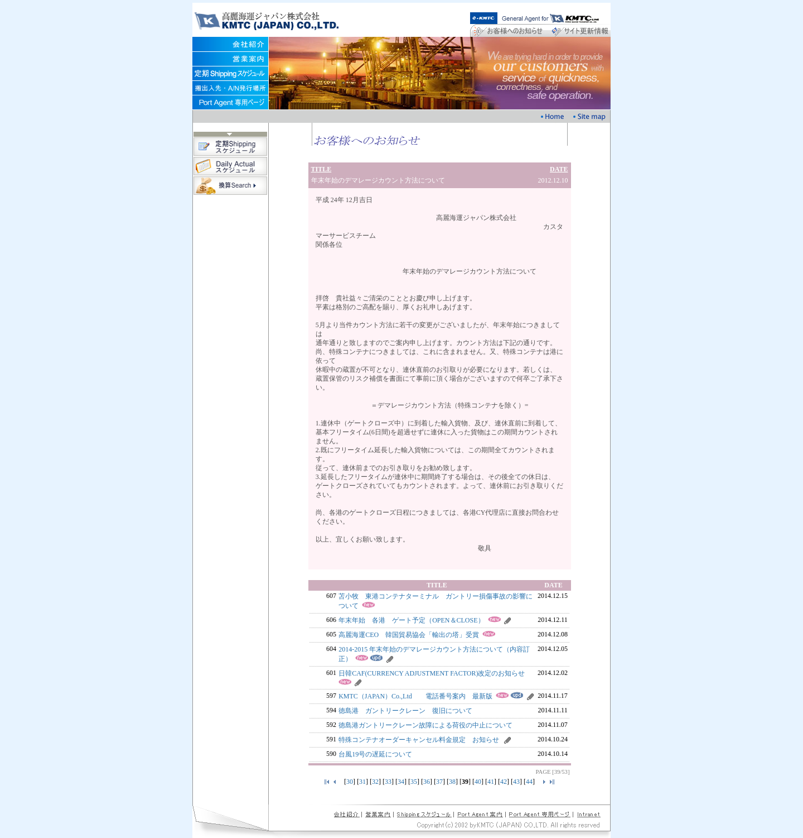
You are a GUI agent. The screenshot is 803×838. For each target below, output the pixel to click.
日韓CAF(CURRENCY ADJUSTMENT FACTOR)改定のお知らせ (431, 673)
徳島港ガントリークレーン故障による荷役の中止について (425, 725)
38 (452, 782)
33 (388, 782)
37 (439, 782)
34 (401, 782)
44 (529, 782)
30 (349, 782)
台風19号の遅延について (375, 754)
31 (362, 782)
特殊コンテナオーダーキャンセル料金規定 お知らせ (418, 740)
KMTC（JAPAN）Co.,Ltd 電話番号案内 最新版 (415, 696)
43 (516, 782)
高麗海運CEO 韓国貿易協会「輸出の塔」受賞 (408, 635)
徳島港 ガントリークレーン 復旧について (405, 711)
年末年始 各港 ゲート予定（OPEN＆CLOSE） (411, 620)
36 (426, 782)
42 (503, 782)
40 (478, 782)
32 (375, 782)
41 (490, 782)
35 (413, 782)
